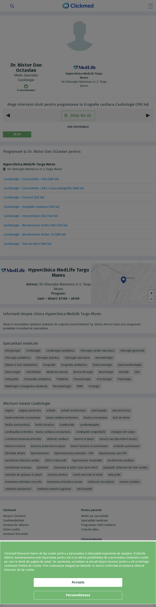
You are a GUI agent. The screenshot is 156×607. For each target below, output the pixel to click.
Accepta (78, 582)
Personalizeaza (78, 595)
